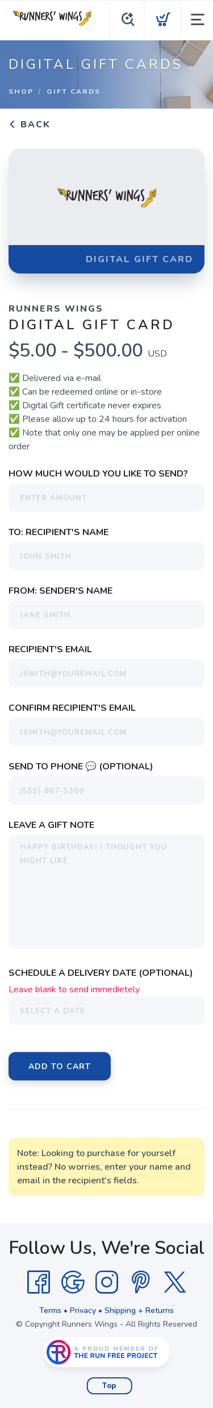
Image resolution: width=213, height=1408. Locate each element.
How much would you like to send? (98, 473)
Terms (50, 1310)
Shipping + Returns (139, 1310)
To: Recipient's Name (58, 532)
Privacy (83, 1310)
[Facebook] (39, 1282)
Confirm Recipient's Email (72, 708)
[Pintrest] (141, 1282)
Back (30, 124)
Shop (21, 91)
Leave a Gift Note (51, 825)
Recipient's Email (50, 649)
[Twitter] (175, 1282)
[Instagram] (107, 1282)
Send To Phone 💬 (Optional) (81, 766)
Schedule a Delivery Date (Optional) (101, 973)
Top (109, 1386)
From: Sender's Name (60, 591)
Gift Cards (74, 91)
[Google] (73, 1282)
